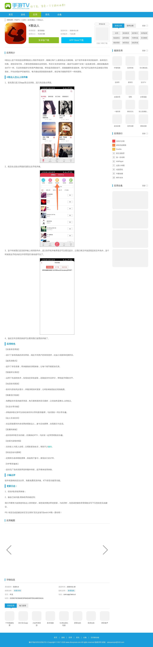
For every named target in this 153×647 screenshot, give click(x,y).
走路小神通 (120, 165)
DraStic (119, 149)
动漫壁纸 (119, 169)
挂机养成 (135, 43)
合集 (59, 14)
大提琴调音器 (37, 624)
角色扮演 (126, 33)
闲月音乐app (23, 623)
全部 (116, 33)
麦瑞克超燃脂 (121, 145)
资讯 (47, 14)
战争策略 (126, 38)
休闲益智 (144, 33)
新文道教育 (120, 153)
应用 (35, 14)
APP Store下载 (76, 40)
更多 (144, 26)
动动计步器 (120, 141)
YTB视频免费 (9, 624)
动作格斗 (135, 33)
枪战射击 (116, 38)
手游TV (17, 20)
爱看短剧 (77, 623)
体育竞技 (126, 43)
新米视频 (50, 623)
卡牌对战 (135, 38)
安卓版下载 (43, 40)
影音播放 (31, 20)
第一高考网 (120, 157)
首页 (11, 14)
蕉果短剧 (91, 623)
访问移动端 (95, 637)
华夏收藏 (119, 174)
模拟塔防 (116, 43)
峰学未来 (119, 178)
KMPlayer (119, 161)
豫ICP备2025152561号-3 (38, 642)
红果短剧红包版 (64, 624)
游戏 (23, 14)
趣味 (50, 447)
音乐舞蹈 (144, 38)
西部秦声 (104, 623)
